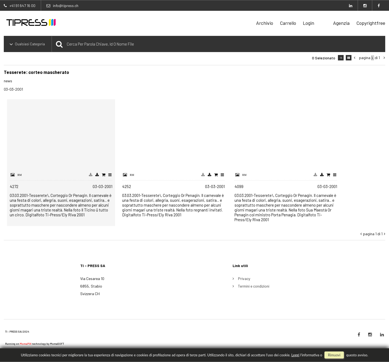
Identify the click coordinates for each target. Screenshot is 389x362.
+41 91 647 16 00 (22, 5)
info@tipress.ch (65, 5)
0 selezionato (323, 58)
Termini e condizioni (253, 286)
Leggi (295, 355)
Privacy (244, 278)
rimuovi (334, 355)
